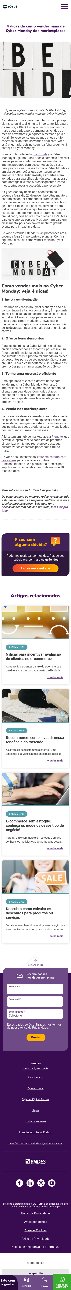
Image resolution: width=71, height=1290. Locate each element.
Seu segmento (17, 1012)
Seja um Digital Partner (35, 1099)
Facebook (19, 1183)
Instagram (41, 1183)
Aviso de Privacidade (34, 1027)
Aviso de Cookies (35, 1222)
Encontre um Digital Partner (35, 1132)
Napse (35, 1110)
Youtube (52, 1183)
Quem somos (36, 1088)
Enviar (36, 1037)
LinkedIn (30, 1183)
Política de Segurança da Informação (35, 1247)
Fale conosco (35, 1077)
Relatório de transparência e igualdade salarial (35, 1143)
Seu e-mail (15, 999)
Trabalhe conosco (35, 1121)
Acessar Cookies (36, 1230)
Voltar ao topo (35, 964)
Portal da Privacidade (35, 1213)
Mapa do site (35, 1262)
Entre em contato (35, 568)
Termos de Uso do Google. (46, 1206)
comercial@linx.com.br (36, 1068)
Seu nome (14, 986)
